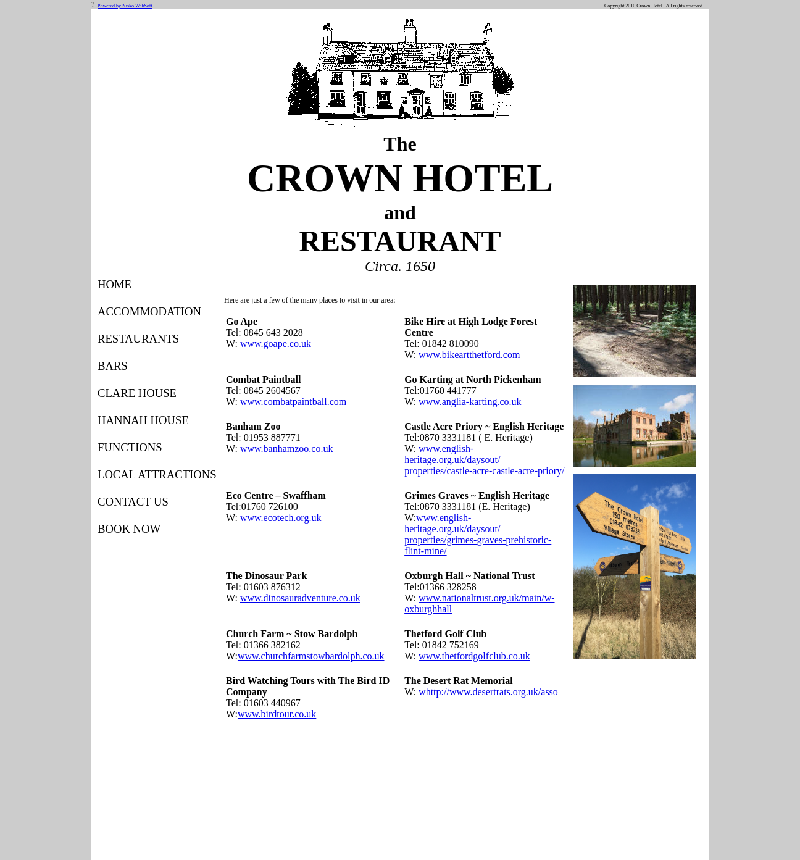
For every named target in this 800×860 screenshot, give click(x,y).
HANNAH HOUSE (143, 420)
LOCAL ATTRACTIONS (157, 474)
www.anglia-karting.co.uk (470, 401)
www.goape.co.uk (275, 343)
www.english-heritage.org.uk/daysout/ (452, 454)
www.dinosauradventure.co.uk (300, 598)
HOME (114, 284)
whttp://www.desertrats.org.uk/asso (488, 692)
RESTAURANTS (138, 338)
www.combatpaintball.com (293, 401)
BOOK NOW (129, 528)
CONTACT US (133, 501)
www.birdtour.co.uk (277, 714)
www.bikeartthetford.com (469, 354)
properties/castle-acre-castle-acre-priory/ (484, 470)
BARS (113, 365)
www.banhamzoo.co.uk (286, 448)
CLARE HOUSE (137, 392)
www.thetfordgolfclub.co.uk (474, 656)
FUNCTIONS (130, 447)
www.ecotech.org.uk (281, 517)
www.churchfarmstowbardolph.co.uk (311, 656)
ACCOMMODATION (149, 311)
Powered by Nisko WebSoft (125, 6)
